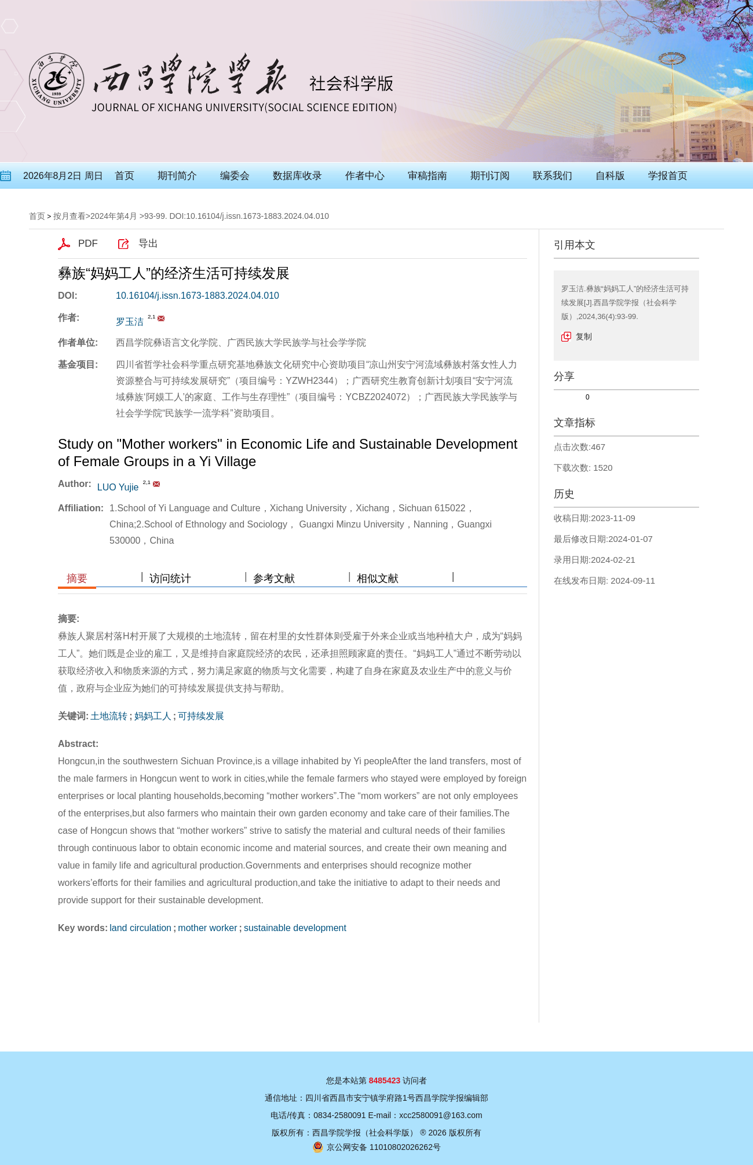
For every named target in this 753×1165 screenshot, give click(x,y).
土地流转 (108, 716)
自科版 (610, 175)
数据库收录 (297, 175)
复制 (584, 336)
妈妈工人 (152, 716)
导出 (148, 243)
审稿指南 (427, 175)
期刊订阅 (490, 175)
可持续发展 (201, 716)
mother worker (207, 928)
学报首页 (668, 175)
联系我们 (552, 175)
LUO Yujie (118, 487)
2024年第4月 (113, 216)
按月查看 (69, 216)
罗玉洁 (130, 322)
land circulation (140, 928)
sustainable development (295, 928)
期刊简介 (177, 175)
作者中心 (365, 175)
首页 (124, 175)
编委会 (235, 175)
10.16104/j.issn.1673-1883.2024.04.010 (197, 296)
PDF (88, 243)
